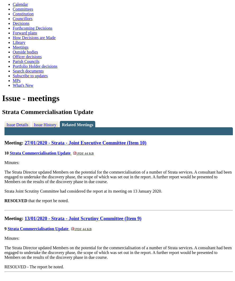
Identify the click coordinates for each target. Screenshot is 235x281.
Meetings (21, 47)
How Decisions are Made (34, 37)
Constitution (23, 14)
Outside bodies (25, 52)
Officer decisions (27, 57)
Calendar (20, 4)
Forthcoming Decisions (32, 28)
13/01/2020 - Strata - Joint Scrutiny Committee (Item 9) (83, 218)
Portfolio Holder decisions (35, 66)
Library (19, 42)
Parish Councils (26, 61)
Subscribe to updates (30, 76)
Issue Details (17, 125)
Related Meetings (77, 125)
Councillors (23, 18)
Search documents (28, 71)
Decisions (21, 23)
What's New (23, 85)
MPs (16, 80)
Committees (23, 9)
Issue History (45, 125)
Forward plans (25, 33)
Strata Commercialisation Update (52, 153)
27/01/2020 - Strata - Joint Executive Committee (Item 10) (85, 143)
